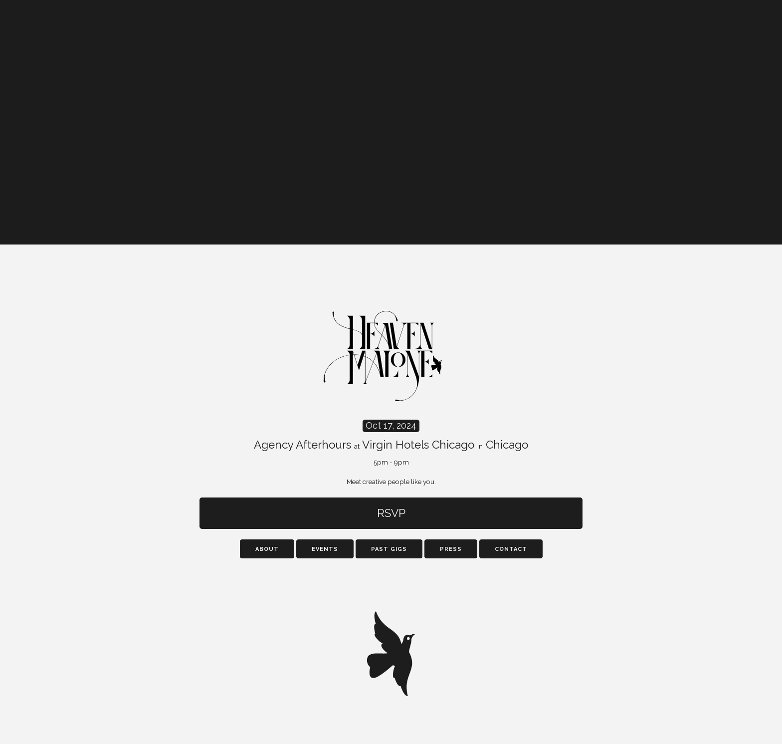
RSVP (391, 512)
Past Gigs (389, 549)
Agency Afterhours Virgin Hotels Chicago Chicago (391, 443)
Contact (511, 549)
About (267, 549)
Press (451, 549)
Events (325, 549)
